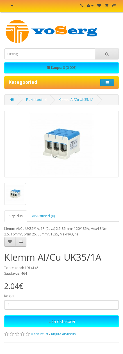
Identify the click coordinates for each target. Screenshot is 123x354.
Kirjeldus (15, 216)
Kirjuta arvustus (63, 334)
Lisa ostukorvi (61, 321)
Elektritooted (36, 99)
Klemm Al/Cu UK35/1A (76, 99)
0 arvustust (39, 334)
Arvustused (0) (43, 216)
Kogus (9, 295)
